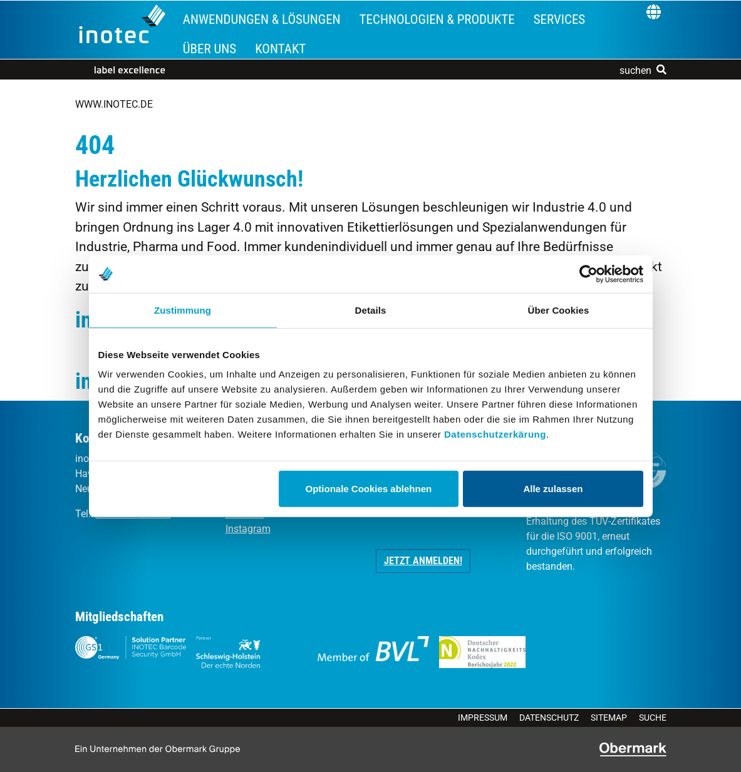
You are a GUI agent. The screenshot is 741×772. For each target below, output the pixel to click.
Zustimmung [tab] (182, 309)
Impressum (482, 718)
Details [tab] (370, 309)
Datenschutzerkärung (495, 434)
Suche (652, 718)
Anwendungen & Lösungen (262, 19)
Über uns (209, 48)
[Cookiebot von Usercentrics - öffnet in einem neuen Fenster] (588, 273)
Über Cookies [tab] (558, 309)
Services (560, 19)
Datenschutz (549, 718)
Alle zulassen (553, 488)
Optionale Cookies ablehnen (369, 488)
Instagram (248, 529)
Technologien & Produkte (437, 19)
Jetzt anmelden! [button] (423, 561)
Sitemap (609, 718)
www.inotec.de (114, 104)
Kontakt (280, 48)
